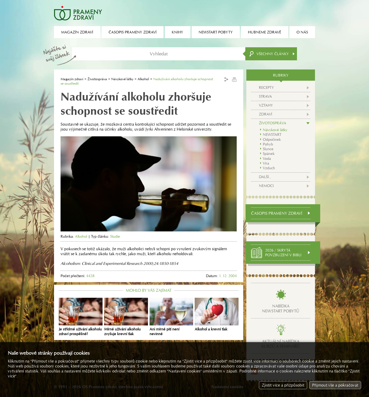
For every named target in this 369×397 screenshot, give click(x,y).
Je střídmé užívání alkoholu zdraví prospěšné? (81, 317)
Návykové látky (122, 79)
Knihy (177, 32)
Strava (265, 96)
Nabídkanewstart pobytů (280, 308)
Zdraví (265, 114)
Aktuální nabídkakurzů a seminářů (280, 344)
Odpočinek (272, 139)
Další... (265, 176)
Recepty (266, 87)
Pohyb (268, 144)
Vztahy (266, 105)
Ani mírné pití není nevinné (171, 317)
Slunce (268, 149)
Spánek (269, 153)
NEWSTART (272, 134)
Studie (115, 236)
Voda (267, 158)
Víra (266, 163)
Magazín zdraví (72, 79)
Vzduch (269, 168)
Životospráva (97, 79)
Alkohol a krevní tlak (217, 315)
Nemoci (266, 185)
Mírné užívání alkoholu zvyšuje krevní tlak (126, 317)
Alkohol (143, 79)
